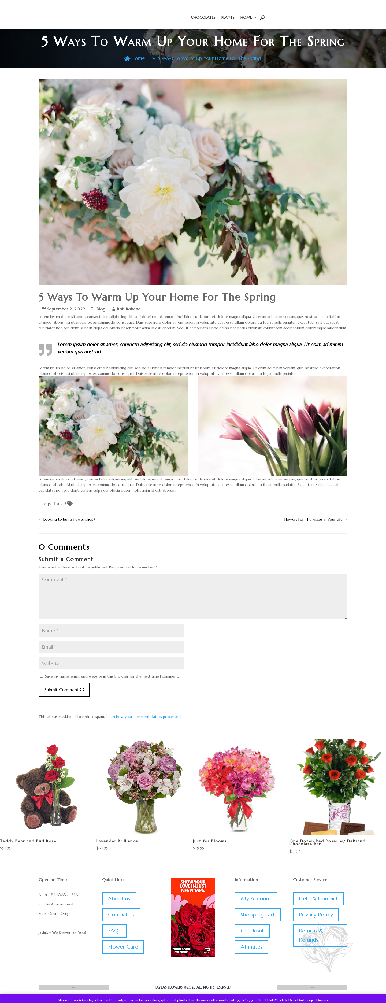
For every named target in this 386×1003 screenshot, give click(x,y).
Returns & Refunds (311, 937)
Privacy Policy (316, 916)
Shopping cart (258, 916)
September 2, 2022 (66, 310)
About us (119, 900)
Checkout (252, 932)
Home (246, 17)
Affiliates (251, 948)
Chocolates (203, 17)
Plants (228, 17)
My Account (256, 900)
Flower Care (123, 948)
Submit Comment (61, 691)
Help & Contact (318, 900)
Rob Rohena (128, 310)
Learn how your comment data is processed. (143, 718)
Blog (100, 310)
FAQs (114, 932)
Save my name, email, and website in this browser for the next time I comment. (112, 678)
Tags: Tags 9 (54, 505)
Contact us (121, 916)
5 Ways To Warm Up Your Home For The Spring (211, 58)
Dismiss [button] (322, 1000)
